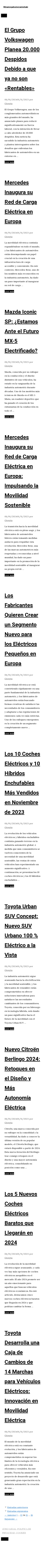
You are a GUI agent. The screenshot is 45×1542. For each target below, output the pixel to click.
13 (21, 1515)
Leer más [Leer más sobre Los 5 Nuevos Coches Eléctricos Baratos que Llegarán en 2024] (9, 1312)
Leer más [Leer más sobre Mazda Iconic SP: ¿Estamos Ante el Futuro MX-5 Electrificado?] (9, 416)
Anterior (10, 1515)
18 (32, 1515)
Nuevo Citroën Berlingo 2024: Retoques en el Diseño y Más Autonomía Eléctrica (22, 1078)
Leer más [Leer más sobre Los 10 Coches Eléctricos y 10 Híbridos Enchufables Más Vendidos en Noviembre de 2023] (9, 886)
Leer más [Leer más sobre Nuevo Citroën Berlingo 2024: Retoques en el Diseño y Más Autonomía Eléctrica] (9, 1173)
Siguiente (11, 1519)
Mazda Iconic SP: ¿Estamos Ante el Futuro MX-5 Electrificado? (22, 331)
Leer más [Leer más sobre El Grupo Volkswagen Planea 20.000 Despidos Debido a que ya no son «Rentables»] (9, 162)
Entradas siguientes (17, 1511)
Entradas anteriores (17, 1507)
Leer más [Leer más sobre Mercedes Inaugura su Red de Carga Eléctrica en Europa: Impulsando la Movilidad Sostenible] (9, 575)
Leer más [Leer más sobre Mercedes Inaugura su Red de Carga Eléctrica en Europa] (9, 291)
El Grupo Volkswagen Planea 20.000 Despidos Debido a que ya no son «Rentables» (22, 59)
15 (27, 1515)
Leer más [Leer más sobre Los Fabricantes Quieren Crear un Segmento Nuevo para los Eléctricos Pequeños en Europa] (9, 733)
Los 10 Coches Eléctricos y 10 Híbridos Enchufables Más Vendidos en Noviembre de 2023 (22, 783)
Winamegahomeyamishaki (15, 7)
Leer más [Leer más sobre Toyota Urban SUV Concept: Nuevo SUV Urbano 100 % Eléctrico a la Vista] (9, 1028)
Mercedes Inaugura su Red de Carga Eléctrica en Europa (21, 202)
